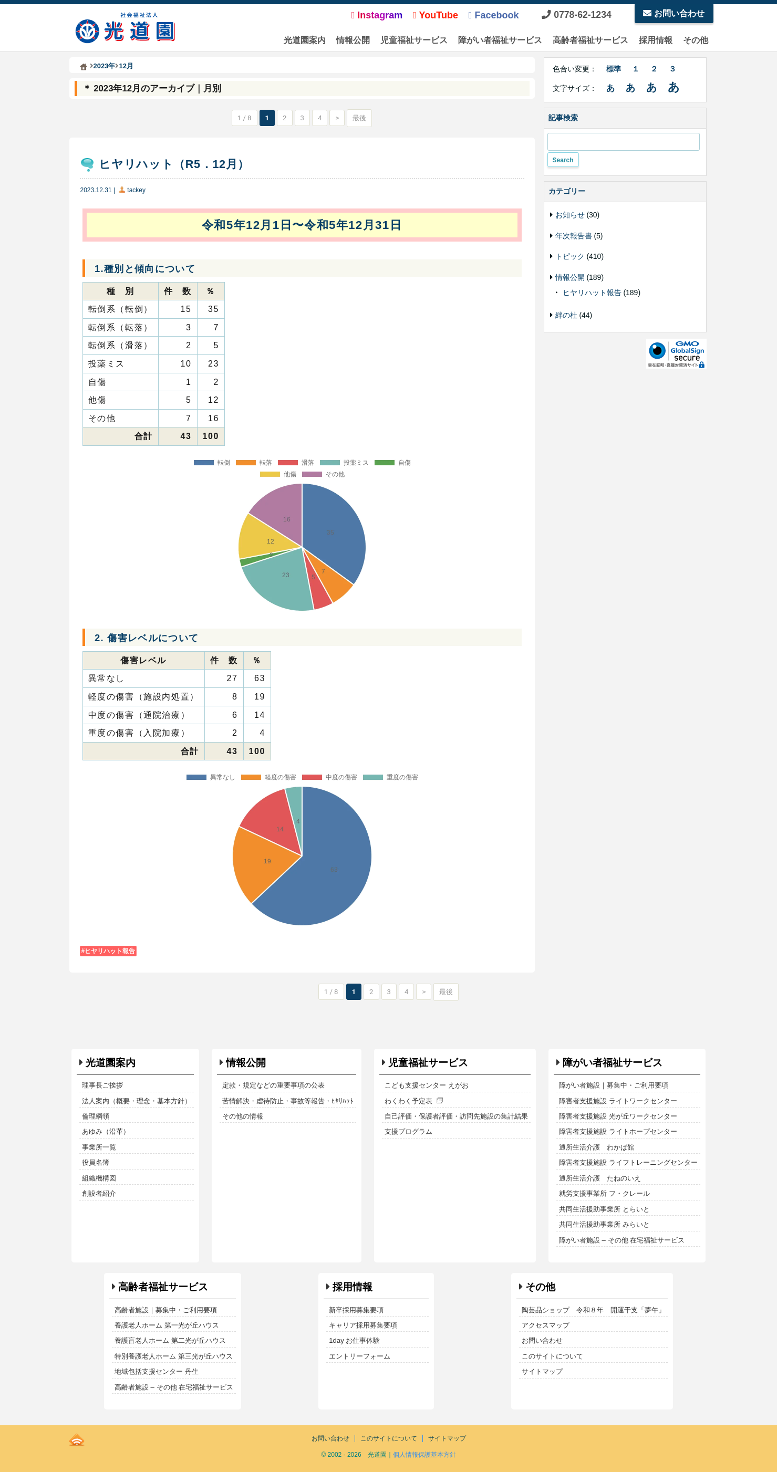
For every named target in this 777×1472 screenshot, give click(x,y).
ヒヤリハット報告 (110, 951)
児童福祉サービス (414, 40)
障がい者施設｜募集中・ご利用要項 (613, 1085)
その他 (695, 40)
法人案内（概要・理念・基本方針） (136, 1101)
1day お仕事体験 (354, 1340)
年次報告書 (573, 236)
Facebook (494, 15)
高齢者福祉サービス (590, 40)
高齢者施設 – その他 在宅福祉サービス (174, 1387)
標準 (613, 69)
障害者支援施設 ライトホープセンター (618, 1131)
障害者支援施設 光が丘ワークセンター (618, 1116)
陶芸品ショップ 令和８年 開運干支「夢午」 (593, 1310)
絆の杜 (566, 315)
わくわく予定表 (408, 1101)
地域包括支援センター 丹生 (157, 1371)
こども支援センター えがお (427, 1085)
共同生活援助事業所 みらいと (604, 1224)
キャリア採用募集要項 (363, 1325)
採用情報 (655, 40)
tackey (136, 190)
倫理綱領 (95, 1116)
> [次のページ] (337, 118)
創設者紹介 (99, 1193)
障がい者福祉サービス (500, 40)
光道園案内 (305, 40)
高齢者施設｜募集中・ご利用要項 (166, 1310)
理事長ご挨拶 (102, 1085)
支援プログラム (408, 1131)
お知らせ (570, 215)
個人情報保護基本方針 (424, 1454)
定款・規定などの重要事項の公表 (273, 1085)
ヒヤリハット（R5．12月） (174, 164)
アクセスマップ (545, 1325)
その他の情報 (242, 1116)
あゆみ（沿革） (106, 1131)
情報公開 (353, 40)
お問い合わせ (673, 13)
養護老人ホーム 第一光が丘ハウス (167, 1325)
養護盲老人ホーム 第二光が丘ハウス (170, 1340)
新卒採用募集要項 (356, 1310)
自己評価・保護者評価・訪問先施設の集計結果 (456, 1116)
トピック (570, 256)
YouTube (435, 15)
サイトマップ (542, 1371)
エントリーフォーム (359, 1356)
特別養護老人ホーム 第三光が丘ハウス (174, 1356)
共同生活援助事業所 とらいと (604, 1209)
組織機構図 (99, 1178)
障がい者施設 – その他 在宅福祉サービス (622, 1240)
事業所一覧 (99, 1147)
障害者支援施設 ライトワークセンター (618, 1101)
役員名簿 (95, 1162)
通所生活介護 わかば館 (596, 1147)
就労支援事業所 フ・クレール (604, 1193)
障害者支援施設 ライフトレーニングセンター (628, 1162)
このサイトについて (552, 1356)
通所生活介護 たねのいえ (600, 1178)
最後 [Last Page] (359, 118)
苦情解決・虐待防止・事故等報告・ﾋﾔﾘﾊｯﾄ (288, 1101)
